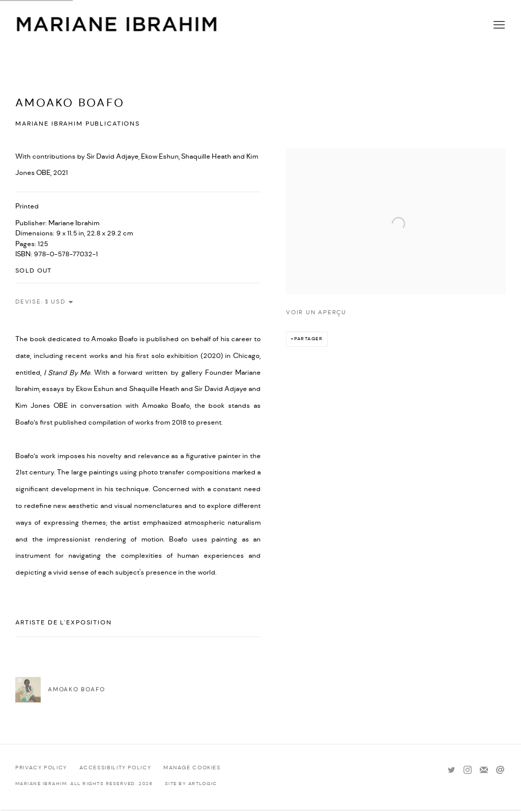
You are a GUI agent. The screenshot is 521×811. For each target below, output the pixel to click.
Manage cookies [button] (192, 767)
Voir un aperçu (316, 312)
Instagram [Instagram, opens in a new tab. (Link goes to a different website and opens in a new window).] (467, 770)
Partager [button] (308, 339)
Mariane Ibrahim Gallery (117, 25)
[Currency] (59, 302)
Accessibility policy (115, 767)
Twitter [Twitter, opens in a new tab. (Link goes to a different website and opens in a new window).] (451, 770)
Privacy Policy (41, 767)
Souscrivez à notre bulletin (484, 770)
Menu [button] (498, 25)
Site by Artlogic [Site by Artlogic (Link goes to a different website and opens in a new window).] (191, 783)
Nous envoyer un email (500, 770)
